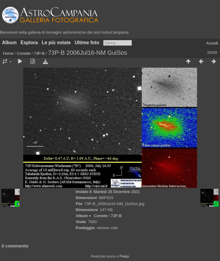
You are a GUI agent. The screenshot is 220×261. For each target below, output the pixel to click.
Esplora (29, 42)
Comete (24, 53)
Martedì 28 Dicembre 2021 (117, 191)
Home (8, 53)
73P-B (39, 53)
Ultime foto (87, 42)
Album (9, 42)
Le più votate (56, 42)
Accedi (212, 43)
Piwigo (124, 256)
